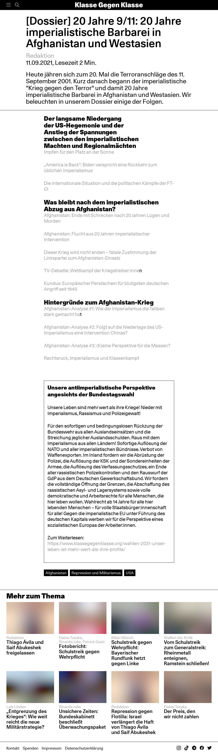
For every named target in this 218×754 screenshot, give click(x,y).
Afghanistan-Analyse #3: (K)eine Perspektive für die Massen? (107, 345)
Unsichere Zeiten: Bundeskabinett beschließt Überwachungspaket (82, 719)
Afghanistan (56, 572)
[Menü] (8, 5)
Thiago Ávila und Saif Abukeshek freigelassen (25, 647)
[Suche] (17, 5)
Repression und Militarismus (96, 572)
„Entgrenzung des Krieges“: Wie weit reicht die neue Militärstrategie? (26, 719)
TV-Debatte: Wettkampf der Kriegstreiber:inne (91, 270)
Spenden (30, 748)
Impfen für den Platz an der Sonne (79, 152)
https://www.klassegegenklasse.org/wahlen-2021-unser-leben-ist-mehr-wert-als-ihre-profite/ (106, 546)
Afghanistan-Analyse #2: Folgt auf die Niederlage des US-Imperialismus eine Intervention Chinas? (103, 330)
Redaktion (40, 55)
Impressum (52, 748)
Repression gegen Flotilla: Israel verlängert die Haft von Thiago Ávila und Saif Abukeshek (133, 721)
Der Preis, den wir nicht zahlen (181, 713)
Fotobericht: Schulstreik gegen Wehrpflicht (79, 651)
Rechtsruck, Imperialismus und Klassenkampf (91, 358)
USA (130, 572)
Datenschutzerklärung (84, 748)
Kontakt (12, 748)
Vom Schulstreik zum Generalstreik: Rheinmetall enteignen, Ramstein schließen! (186, 652)
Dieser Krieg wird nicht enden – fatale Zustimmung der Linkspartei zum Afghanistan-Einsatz (100, 255)
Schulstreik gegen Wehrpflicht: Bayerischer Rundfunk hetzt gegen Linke (131, 652)
